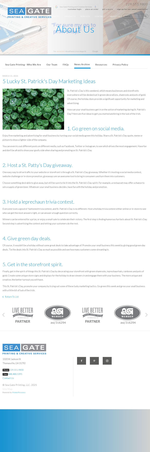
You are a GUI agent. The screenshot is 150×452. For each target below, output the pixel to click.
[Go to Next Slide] (146, 314)
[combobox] (135, 16)
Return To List (11, 296)
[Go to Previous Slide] (3, 314)
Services (85, 16)
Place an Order (91, 9)
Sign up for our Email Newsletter (132, 9)
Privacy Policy (120, 64)
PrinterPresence (19, 392)
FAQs (66, 64)
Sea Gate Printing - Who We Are (23, 64)
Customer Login (75, 9)
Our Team (51, 64)
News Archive (82, 64)
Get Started (53, 16)
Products (70, 16)
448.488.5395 (15, 374)
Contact (100, 16)
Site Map (8, 389)
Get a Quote (107, 9)
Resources (101, 64)
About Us (115, 16)
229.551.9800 (137, 4)
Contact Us (8, 378)
